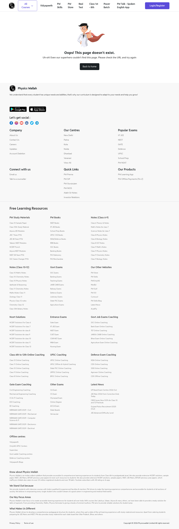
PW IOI (93, 293)
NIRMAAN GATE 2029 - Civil (20, 410)
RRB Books (54, 243)
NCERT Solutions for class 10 (20, 338)
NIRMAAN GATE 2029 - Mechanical (23, 414)
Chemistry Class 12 (17, 305)
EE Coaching (14, 406)
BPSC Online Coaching (59, 376)
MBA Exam (54, 342)
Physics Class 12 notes (18, 301)
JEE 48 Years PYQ (16, 239)
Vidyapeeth (14, 442)
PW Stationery (55, 255)
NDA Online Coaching (99, 360)
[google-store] (18, 109)
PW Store (94, 273)
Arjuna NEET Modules (18, 251)
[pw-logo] (13, 88)
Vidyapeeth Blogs (16, 462)
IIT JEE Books (55, 227)
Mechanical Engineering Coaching (23, 394)
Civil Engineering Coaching (20, 390)
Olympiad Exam (56, 398)
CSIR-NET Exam (56, 338)
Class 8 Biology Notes (99, 239)
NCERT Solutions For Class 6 (20, 322)
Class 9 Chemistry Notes (100, 255)
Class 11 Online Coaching (19, 364)
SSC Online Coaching (99, 322)
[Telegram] (37, 123)
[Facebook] (11, 123)
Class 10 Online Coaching (19, 368)
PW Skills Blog (96, 301)
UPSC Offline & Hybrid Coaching (63, 364)
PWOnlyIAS (95, 281)
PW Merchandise (56, 259)
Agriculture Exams (57, 305)
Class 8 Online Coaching (19, 376)
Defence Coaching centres (20, 458)
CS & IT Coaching (16, 398)
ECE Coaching (15, 402)
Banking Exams (56, 277)
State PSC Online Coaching (60, 368)
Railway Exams (55, 289)
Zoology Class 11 (16, 297)
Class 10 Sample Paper (18, 223)
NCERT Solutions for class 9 (20, 334)
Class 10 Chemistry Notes (19, 277)
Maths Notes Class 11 (17, 293)
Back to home (89, 66)
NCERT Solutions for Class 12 (20, 346)
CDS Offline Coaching (99, 376)
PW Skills (94, 277)
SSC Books (54, 247)
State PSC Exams (56, 301)
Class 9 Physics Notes (99, 251)
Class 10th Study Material (19, 227)
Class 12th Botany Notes (19, 309)
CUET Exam (54, 334)
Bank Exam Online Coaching (101, 326)
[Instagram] (16, 123)
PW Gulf (94, 289)
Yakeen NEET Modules (18, 243)
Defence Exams (56, 293)
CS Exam (53, 394)
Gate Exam (54, 322)
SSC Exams (54, 273)
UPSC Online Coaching (59, 360)
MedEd (93, 285)
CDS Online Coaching (99, 364)
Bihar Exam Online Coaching (102, 338)
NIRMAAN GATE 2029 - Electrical (22, 428)
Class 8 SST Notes (97, 243)
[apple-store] (37, 109)
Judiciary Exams (56, 297)
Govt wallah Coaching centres (21, 454)
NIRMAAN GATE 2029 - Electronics (23, 424)
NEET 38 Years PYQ (17, 255)
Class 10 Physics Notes (18, 281)
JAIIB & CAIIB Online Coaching (102, 334)
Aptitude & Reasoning (18, 285)
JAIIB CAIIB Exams (57, 285)
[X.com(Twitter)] (32, 123)
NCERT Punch (15, 247)
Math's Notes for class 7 (99, 227)
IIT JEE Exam (54, 326)
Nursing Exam (55, 346)
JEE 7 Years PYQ (16, 235)
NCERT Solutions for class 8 (20, 330)
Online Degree (56, 402)
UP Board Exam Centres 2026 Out (104, 390)
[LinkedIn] (26, 123)
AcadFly (94, 309)
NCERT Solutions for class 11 (20, 342)
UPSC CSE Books (56, 235)
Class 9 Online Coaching (19, 372)
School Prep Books (57, 231)
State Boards (55, 410)
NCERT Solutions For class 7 (20, 326)
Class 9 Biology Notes (99, 259)
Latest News (95, 305)
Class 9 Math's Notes (98, 247)
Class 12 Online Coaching (19, 360)
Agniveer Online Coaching (101, 372)
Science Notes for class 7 (100, 231)
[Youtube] (21, 123)
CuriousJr (94, 297)
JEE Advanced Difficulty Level (102, 413)
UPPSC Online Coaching (59, 372)
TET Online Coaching (99, 330)
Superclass (14, 450)
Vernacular (54, 414)
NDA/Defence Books (58, 239)
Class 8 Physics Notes (99, 235)
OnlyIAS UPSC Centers (18, 446)
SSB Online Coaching (99, 368)
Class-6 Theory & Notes (100, 223)
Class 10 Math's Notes (18, 273)
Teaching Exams (56, 281)
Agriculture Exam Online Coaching (104, 342)
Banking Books (55, 251)
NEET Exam (54, 330)
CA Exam (53, 390)
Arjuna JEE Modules (17, 231)
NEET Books (54, 223)
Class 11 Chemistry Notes (19, 289)
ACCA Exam (54, 406)
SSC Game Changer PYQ (19, 259)
